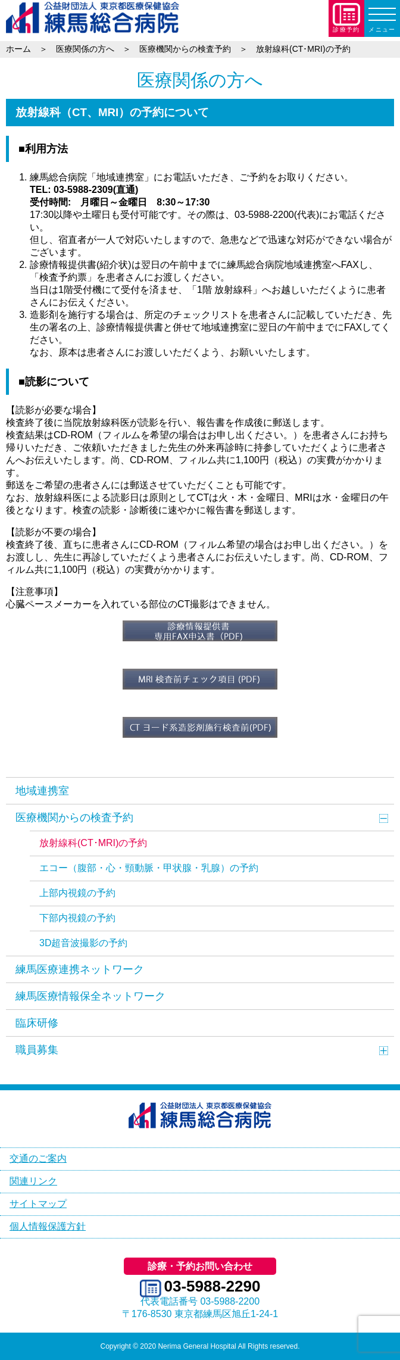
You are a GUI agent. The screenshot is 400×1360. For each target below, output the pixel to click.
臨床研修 (36, 1023)
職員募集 (36, 1050)
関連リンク (33, 1181)
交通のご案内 (38, 1158)
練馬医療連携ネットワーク (79, 969)
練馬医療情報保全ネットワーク (90, 996)
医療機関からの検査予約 (74, 818)
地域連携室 (42, 791)
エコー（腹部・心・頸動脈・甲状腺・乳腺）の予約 (148, 868)
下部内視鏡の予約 (77, 918)
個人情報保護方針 (48, 1226)
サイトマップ (38, 1204)
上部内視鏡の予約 (77, 893)
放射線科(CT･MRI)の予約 (93, 843)
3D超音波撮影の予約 (83, 943)
